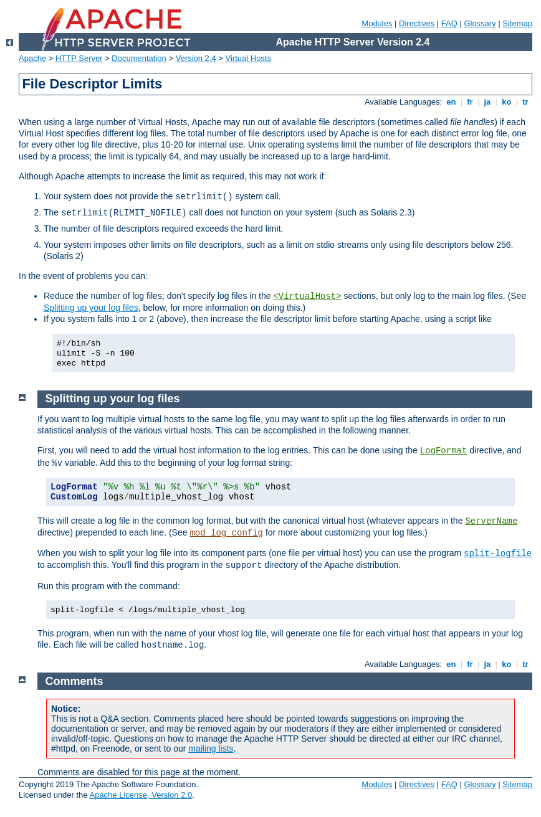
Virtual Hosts (248, 58)
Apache (32, 58)
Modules (376, 23)
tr (525, 101)
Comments (74, 681)
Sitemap (517, 23)
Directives (416, 23)
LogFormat (443, 451)
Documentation (139, 58)
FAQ (449, 23)
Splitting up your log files (91, 308)
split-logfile (498, 554)
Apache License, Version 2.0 (140, 795)
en (451, 101)
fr (470, 101)
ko (507, 101)
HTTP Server (79, 58)
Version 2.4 (196, 58)
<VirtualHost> (307, 296)
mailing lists (210, 748)
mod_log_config (226, 533)
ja (487, 101)
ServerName (491, 521)
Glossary (480, 23)
